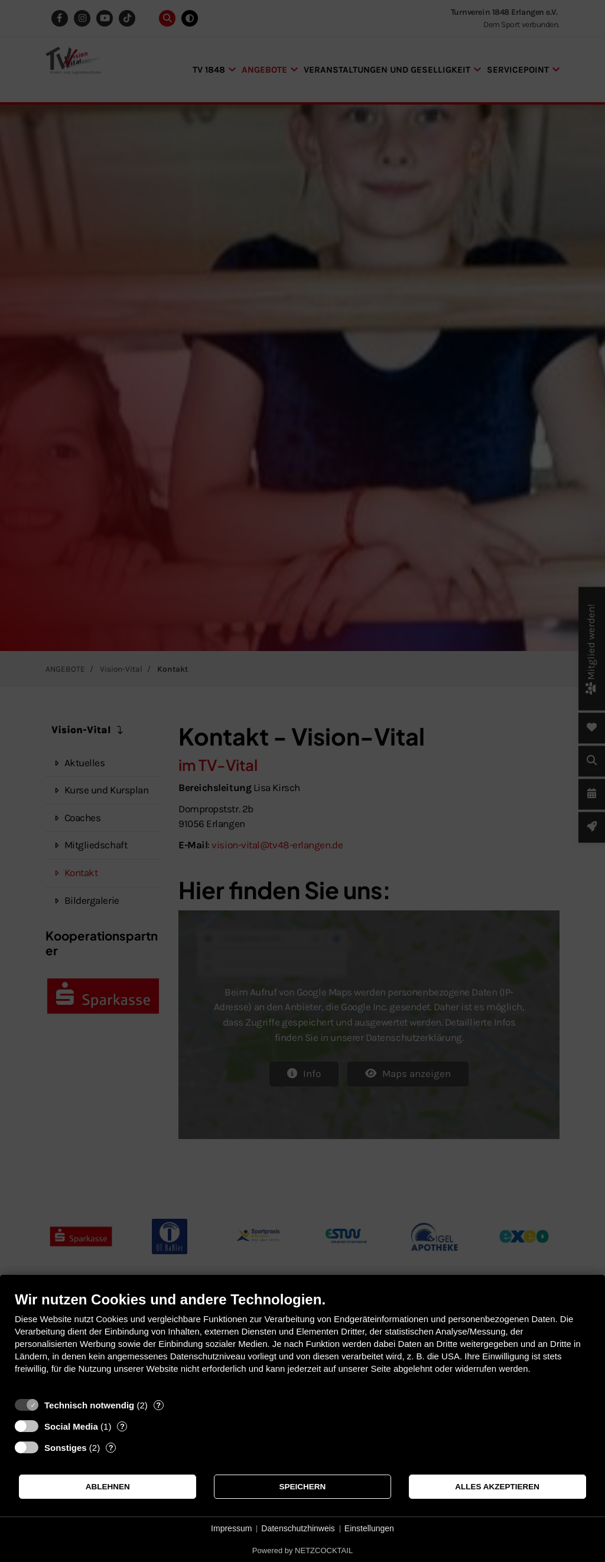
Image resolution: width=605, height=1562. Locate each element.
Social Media (71, 1426)
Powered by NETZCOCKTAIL (302, 1550)
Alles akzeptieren (497, 1486)
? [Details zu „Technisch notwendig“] (158, 1405)
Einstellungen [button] (369, 1528)
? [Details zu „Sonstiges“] (111, 1447)
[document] (302, 1341)
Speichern (302, 1486)
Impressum (231, 1528)
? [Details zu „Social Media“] (122, 1426)
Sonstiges (65, 1448)
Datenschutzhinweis (298, 1528)
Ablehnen (108, 1486)
